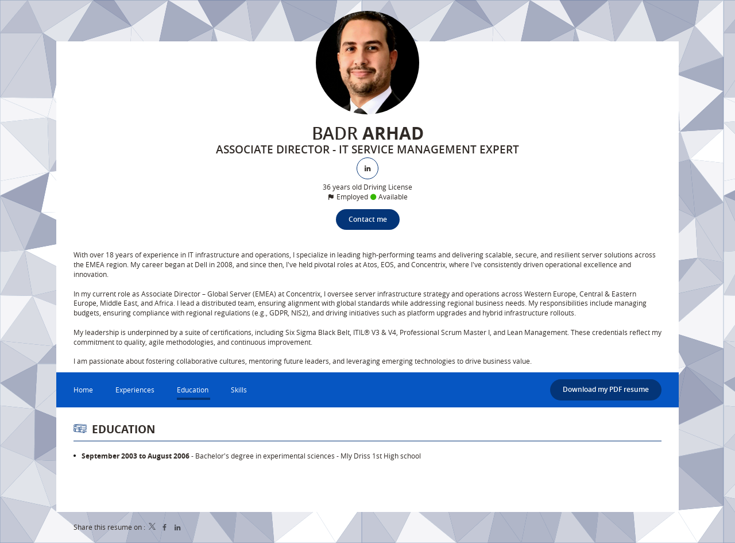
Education (123, 429)
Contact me (368, 219)
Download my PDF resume (606, 389)
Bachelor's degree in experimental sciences (265, 455)
